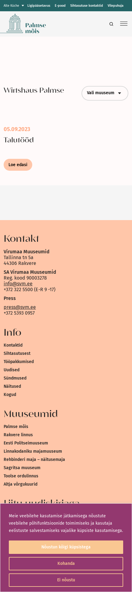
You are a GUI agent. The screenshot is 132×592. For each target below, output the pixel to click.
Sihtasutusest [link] (17, 353)
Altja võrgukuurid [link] (20, 484)
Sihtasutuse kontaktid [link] (86, 6)
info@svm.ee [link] (18, 284)
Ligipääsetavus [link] (38, 6)
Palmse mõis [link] (16, 426)
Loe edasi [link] (18, 164)
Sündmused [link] (15, 378)
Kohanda (66, 563)
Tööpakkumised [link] (19, 361)
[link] (42, 24)
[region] (66, 547)
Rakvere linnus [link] (18, 434)
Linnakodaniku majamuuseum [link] (33, 451)
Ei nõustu (66, 580)
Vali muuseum (105, 93)
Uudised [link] (11, 370)
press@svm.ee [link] (20, 307)
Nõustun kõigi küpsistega (66, 547)
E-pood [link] (60, 6)
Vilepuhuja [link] (115, 6)
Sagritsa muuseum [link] (22, 467)
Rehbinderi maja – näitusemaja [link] (34, 459)
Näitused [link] (12, 386)
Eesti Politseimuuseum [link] (26, 443)
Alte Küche (11, 6)
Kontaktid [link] (13, 345)
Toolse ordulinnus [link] (21, 476)
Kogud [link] (10, 394)
